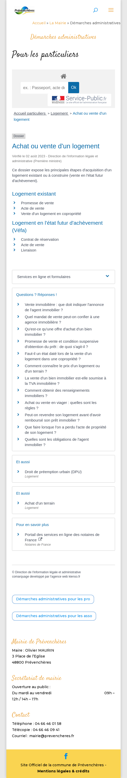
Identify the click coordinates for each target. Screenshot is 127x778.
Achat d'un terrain (39, 503)
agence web (59, 576)
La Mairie (57, 23)
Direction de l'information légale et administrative (48, 572)
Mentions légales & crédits (63, 771)
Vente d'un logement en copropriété (51, 213)
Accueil (39, 23)
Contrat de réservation (40, 239)
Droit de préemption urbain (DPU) (53, 472)
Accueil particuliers (30, 113)
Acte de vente (32, 208)
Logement (60, 113)
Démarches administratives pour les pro (53, 599)
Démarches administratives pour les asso (54, 616)
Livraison (28, 250)
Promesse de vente (37, 203)
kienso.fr (74, 576)
